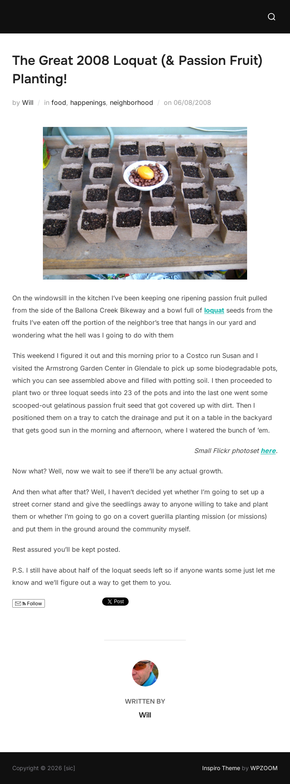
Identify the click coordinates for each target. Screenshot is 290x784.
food (58, 102)
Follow (28, 603)
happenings (88, 102)
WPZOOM (264, 767)
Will (27, 102)
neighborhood (131, 102)
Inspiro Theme (221, 767)
